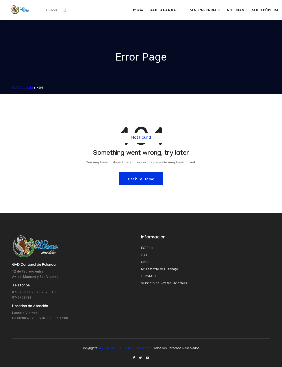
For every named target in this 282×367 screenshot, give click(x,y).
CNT (144, 262)
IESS (144, 255)
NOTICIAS (235, 10)
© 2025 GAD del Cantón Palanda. (124, 348)
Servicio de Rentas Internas (164, 283)
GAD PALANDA (163, 10)
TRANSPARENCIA (201, 10)
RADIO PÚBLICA (264, 10)
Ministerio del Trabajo (159, 269)
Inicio (138, 10)
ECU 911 (147, 247)
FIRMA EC (149, 276)
